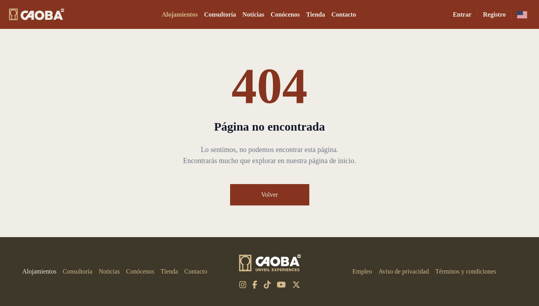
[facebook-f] (255, 284)
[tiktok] (267, 284)
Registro (494, 14)
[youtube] (281, 284)
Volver (269, 194)
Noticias (253, 14)
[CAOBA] (36, 14)
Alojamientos (180, 14)
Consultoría (220, 14)
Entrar (462, 14)
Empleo (362, 271)
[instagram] (243, 284)
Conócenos (285, 14)
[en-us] (522, 14)
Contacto (343, 14)
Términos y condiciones (465, 271)
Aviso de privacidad (403, 271)
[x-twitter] (296, 284)
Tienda (315, 14)
